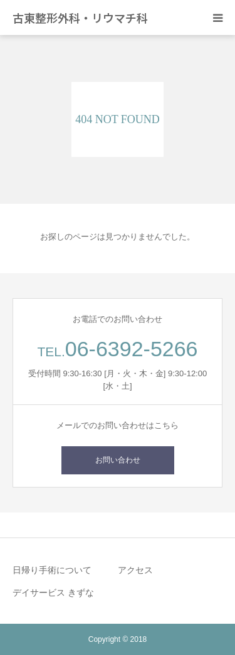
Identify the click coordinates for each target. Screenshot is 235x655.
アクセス (135, 570)
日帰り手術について (52, 570)
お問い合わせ (117, 460)
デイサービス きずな (53, 593)
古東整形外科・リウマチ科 (80, 17)
